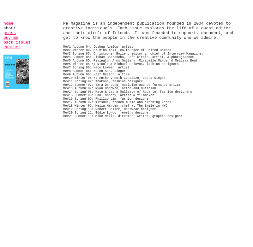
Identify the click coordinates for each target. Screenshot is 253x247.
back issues (17, 42)
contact (12, 47)
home (8, 23)
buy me (10, 37)
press (9, 33)
